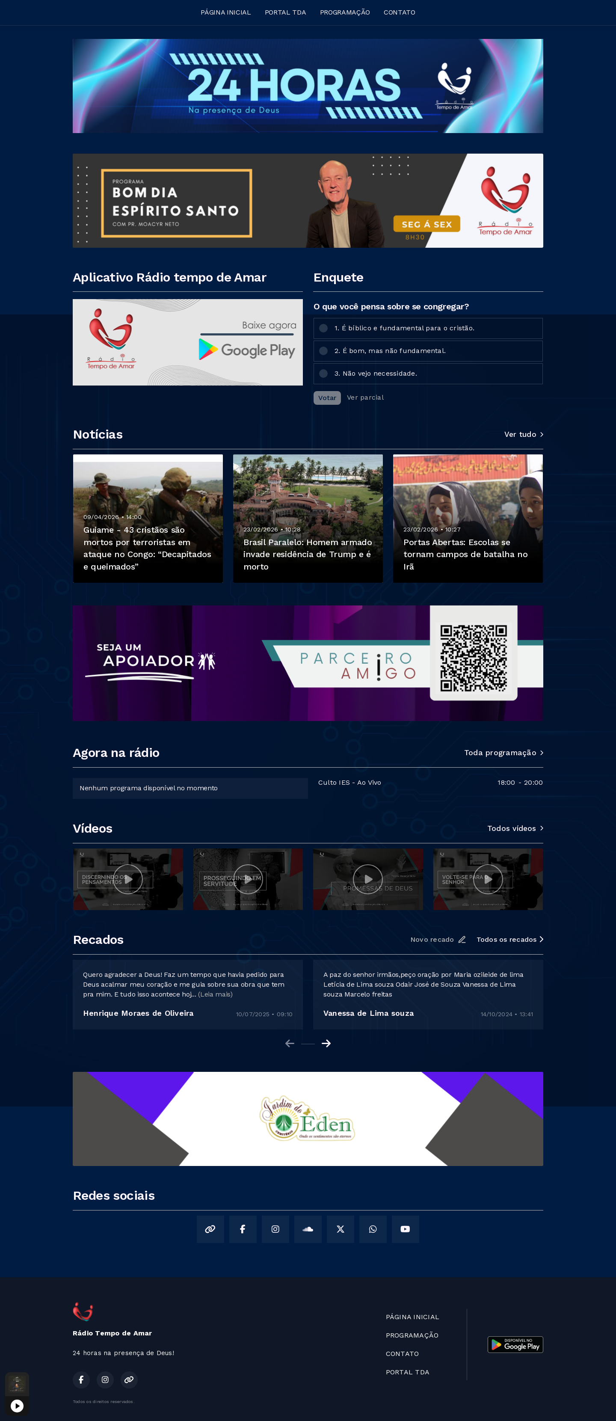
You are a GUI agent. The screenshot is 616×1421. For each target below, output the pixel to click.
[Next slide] (326, 1043)
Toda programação (503, 752)
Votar (327, 398)
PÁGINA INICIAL (226, 12)
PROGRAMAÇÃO (345, 12)
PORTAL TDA (285, 12)
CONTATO (399, 12)
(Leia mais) (215, 994)
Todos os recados (510, 939)
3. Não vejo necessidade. (376, 373)
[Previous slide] (289, 1043)
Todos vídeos (515, 828)
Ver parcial (365, 397)
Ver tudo (523, 434)
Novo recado (438, 939)
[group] (128, 879)
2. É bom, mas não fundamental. (390, 351)
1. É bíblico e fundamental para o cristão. (404, 328)
